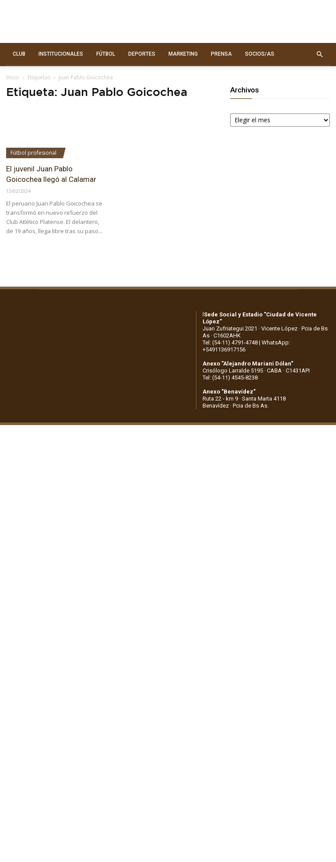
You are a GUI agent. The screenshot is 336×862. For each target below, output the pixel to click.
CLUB (19, 54)
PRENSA (221, 54)
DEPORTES (141, 54)
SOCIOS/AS (259, 54)
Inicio (12, 77)
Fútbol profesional (33, 152)
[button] (319, 54)
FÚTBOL (105, 54)
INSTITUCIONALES (60, 54)
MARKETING (183, 54)
